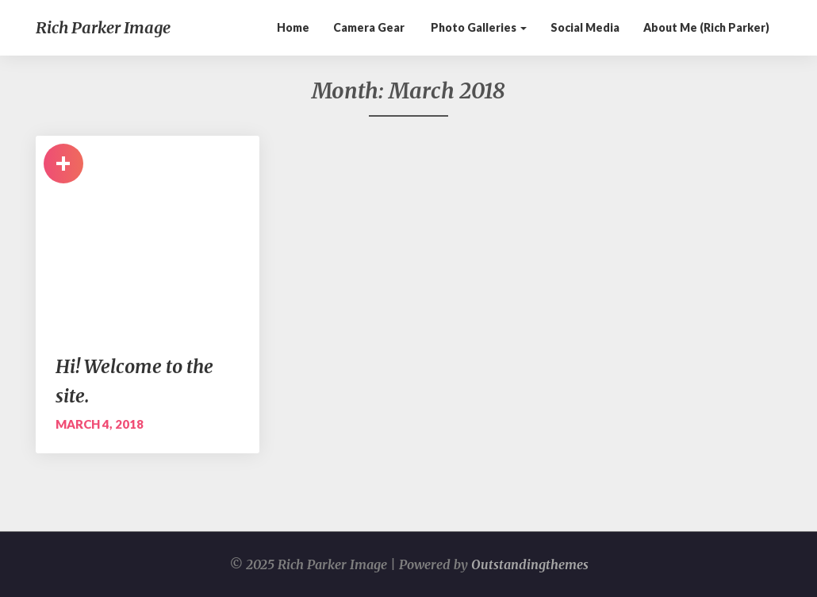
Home (293, 27)
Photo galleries (477, 27)
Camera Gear (369, 27)
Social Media (584, 27)
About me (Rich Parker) (706, 27)
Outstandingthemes (530, 564)
